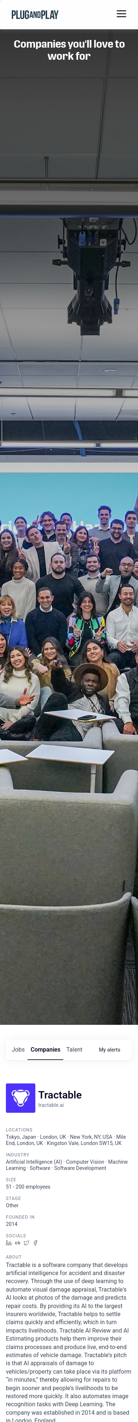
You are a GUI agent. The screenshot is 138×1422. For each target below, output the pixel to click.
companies (45, 1049)
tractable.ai (51, 1105)
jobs (18, 1049)
